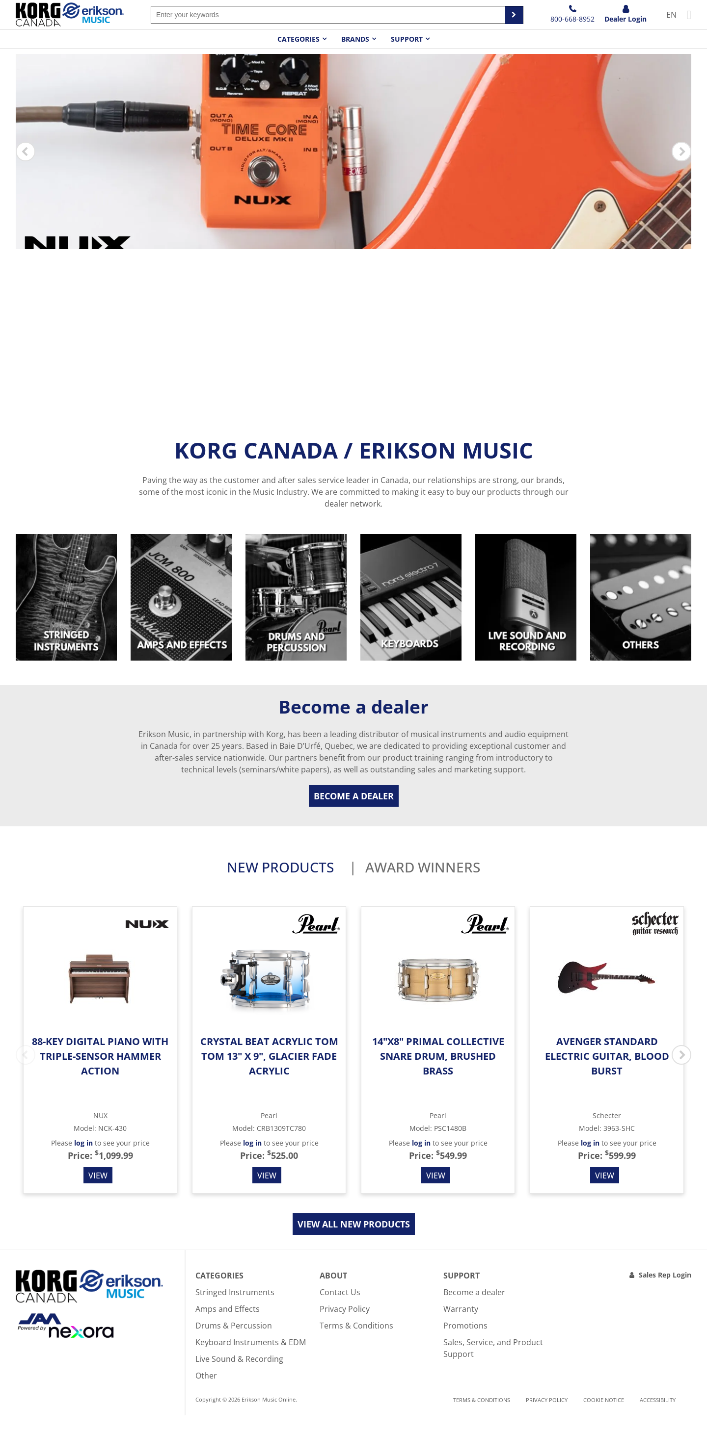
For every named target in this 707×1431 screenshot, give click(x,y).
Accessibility (658, 1416)
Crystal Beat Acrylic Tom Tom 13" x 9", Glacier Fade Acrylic (269, 1071)
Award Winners (422, 884)
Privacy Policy (345, 1324)
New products (280, 884)
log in (83, 1158)
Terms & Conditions (356, 1341)
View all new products (354, 1240)
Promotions (465, 1341)
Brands (355, 39)
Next (681, 159)
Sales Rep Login (665, 1290)
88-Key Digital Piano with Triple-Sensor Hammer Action (100, 1071)
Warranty (460, 1324)
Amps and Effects (227, 1324)
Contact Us (340, 1308)
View (98, 1191)
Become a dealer (354, 812)
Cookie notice (603, 1416)
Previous (25, 159)
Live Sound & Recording (239, 1374)
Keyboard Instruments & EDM (250, 1358)
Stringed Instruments (234, 1308)
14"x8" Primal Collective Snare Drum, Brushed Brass (438, 1071)
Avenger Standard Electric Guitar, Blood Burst (607, 1071)
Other (206, 1391)
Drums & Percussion (233, 1341)
